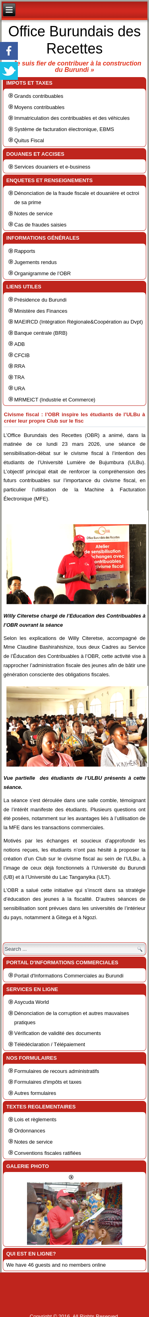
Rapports (24, 251)
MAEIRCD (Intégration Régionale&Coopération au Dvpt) (78, 322)
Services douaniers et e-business (52, 167)
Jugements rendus (35, 262)
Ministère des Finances (41, 311)
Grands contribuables (39, 96)
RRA (19, 366)
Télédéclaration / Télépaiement (49, 1044)
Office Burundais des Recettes (74, 40)
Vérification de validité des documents (57, 1033)
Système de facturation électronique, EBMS (64, 129)
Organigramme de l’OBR (42, 273)
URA (19, 388)
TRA (19, 377)
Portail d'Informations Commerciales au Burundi (69, 976)
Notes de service (33, 214)
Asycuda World (31, 1002)
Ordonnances (29, 1131)
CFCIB (22, 355)
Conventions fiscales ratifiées (47, 1153)
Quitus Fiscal (29, 140)
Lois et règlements (35, 1119)
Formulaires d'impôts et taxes (47, 1082)
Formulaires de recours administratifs (56, 1071)
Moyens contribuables (39, 107)
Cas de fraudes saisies (40, 225)
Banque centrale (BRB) (41, 333)
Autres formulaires (35, 1093)
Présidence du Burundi (40, 300)
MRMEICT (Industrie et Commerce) (54, 400)
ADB (19, 344)
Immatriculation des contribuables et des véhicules (72, 118)
